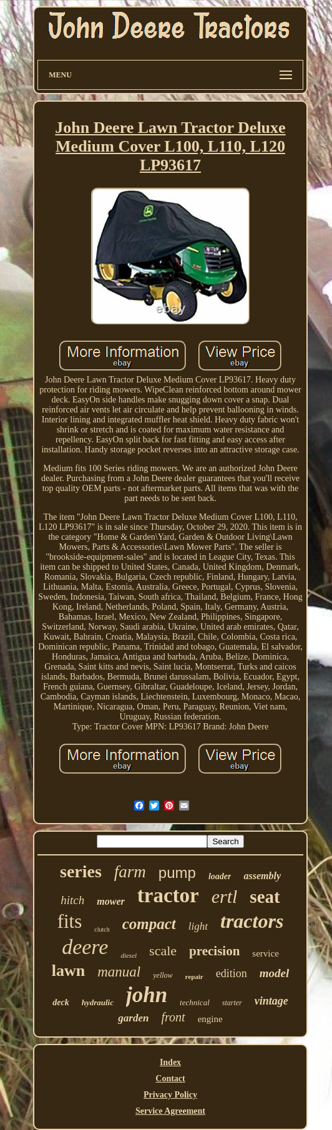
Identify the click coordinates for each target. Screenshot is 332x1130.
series (81, 871)
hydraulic (98, 1002)
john (146, 995)
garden (133, 1018)
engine (210, 1019)
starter (232, 1002)
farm (130, 871)
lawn (68, 971)
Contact (170, 1078)
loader (220, 876)
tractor (168, 895)
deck (60, 1002)
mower (110, 901)
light (198, 926)
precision (214, 950)
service (265, 953)
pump (177, 872)
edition (231, 973)
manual (118, 972)
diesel (128, 955)
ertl (225, 896)
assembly (262, 875)
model (275, 973)
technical (195, 1002)
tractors (251, 921)
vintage (271, 1001)
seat (265, 897)
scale (163, 950)
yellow (162, 975)
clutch (101, 929)
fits (69, 921)
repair (194, 976)
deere (85, 946)
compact (149, 923)
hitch (72, 900)
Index (170, 1062)
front (173, 1017)
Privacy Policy (170, 1094)
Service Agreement (170, 1111)
